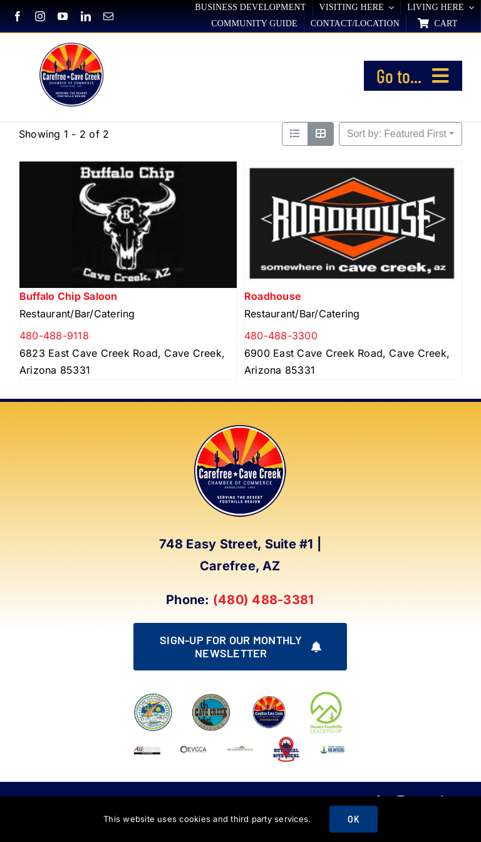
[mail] (108, 16)
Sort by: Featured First (397, 133)
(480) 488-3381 (263, 599)
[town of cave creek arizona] (211, 698)
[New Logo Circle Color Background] (71, 44)
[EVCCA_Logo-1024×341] (193, 740)
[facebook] (18, 16)
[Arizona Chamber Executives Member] (147, 740)
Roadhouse (272, 296)
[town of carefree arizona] (153, 698)
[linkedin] (86, 16)
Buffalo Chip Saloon (68, 296)
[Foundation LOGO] (269, 698)
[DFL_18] (327, 694)
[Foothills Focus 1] (240, 750)
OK (353, 819)
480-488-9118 (54, 336)
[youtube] (63, 16)
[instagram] (40, 16)
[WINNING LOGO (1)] (332, 747)
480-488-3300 (281, 336)
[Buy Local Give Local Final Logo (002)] (286, 740)
